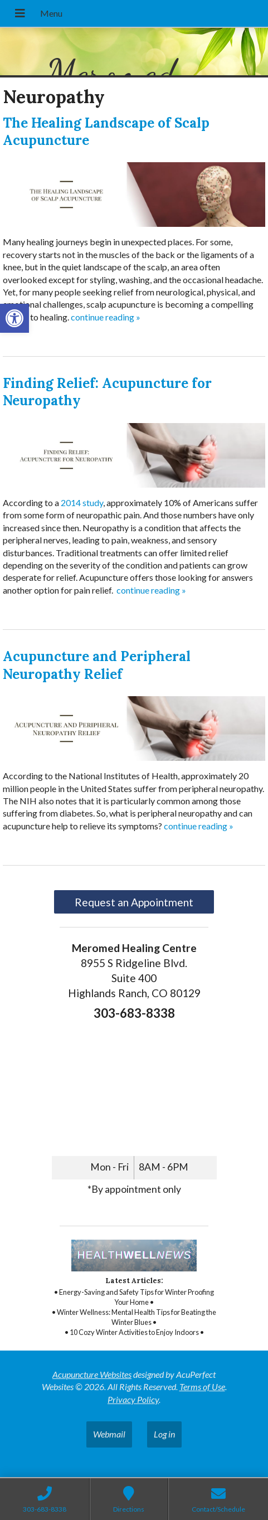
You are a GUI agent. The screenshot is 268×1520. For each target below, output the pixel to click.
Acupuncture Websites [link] (91, 1374)
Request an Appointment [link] (134, 902)
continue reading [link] (105, 317)
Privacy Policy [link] (133, 1399)
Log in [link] (164, 1434)
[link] (14, 318)
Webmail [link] (109, 1434)
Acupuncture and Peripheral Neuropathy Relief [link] (97, 665)
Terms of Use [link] (202, 1386)
